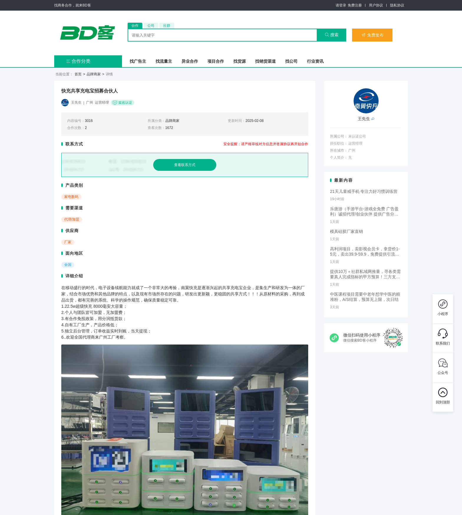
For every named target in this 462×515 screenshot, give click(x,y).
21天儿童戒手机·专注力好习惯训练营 (363, 191)
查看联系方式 (184, 165)
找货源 (239, 61)
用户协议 (376, 5)
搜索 (332, 34)
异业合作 (190, 61)
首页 (78, 74)
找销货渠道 (265, 61)
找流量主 (164, 61)
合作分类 (78, 61)
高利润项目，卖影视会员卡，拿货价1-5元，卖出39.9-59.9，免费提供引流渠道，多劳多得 (365, 251)
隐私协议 (397, 5)
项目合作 (215, 61)
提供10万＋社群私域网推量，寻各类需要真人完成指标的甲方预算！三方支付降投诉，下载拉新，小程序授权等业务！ (365, 274)
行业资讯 (315, 61)
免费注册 (355, 5)
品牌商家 (94, 74)
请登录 (341, 5)
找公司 (291, 61)
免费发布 (372, 35)
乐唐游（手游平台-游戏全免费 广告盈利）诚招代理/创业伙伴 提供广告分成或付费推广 (364, 211)
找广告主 (138, 61)
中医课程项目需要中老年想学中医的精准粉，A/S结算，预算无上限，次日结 (365, 297)
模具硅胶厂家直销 (346, 231)
